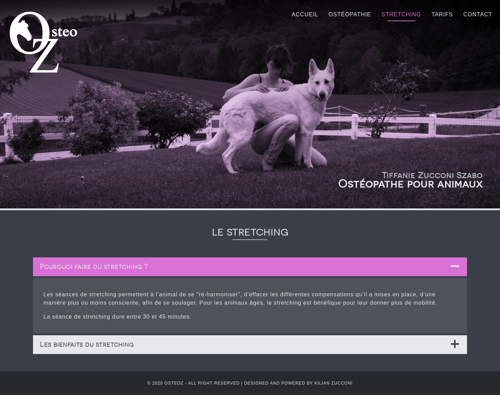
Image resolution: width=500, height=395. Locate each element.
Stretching (401, 14)
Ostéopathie (349, 14)
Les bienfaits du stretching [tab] (87, 344)
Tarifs (442, 14)
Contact (477, 14)
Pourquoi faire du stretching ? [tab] (94, 266)
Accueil (305, 14)
